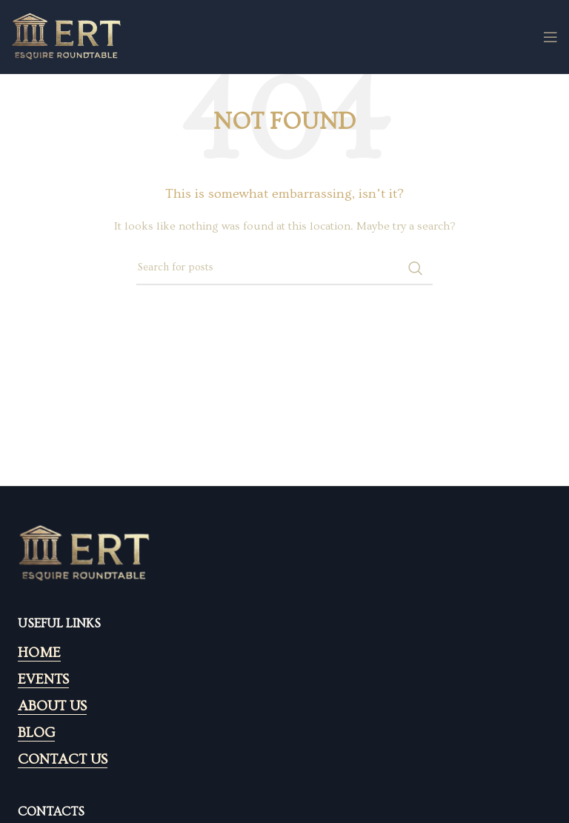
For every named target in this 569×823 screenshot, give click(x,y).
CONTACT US (62, 759)
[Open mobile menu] (550, 37)
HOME (39, 653)
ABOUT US (52, 706)
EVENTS (43, 679)
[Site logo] (66, 35)
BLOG (36, 733)
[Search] (284, 268)
